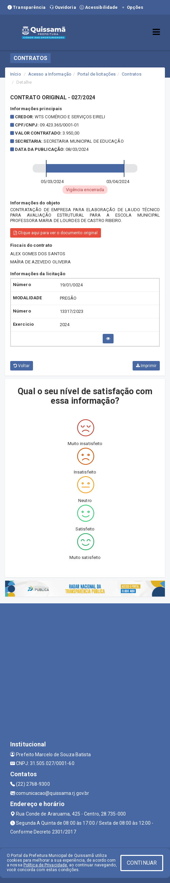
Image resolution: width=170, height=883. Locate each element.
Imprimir (146, 365)
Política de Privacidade (45, 865)
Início (15, 74)
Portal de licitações (97, 74)
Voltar (22, 365)
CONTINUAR (142, 863)
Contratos (131, 74)
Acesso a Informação (49, 74)
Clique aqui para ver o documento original (56, 232)
